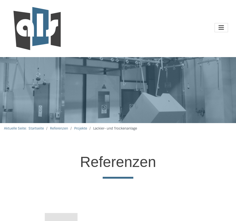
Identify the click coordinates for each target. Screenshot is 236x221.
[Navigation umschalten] (221, 27)
